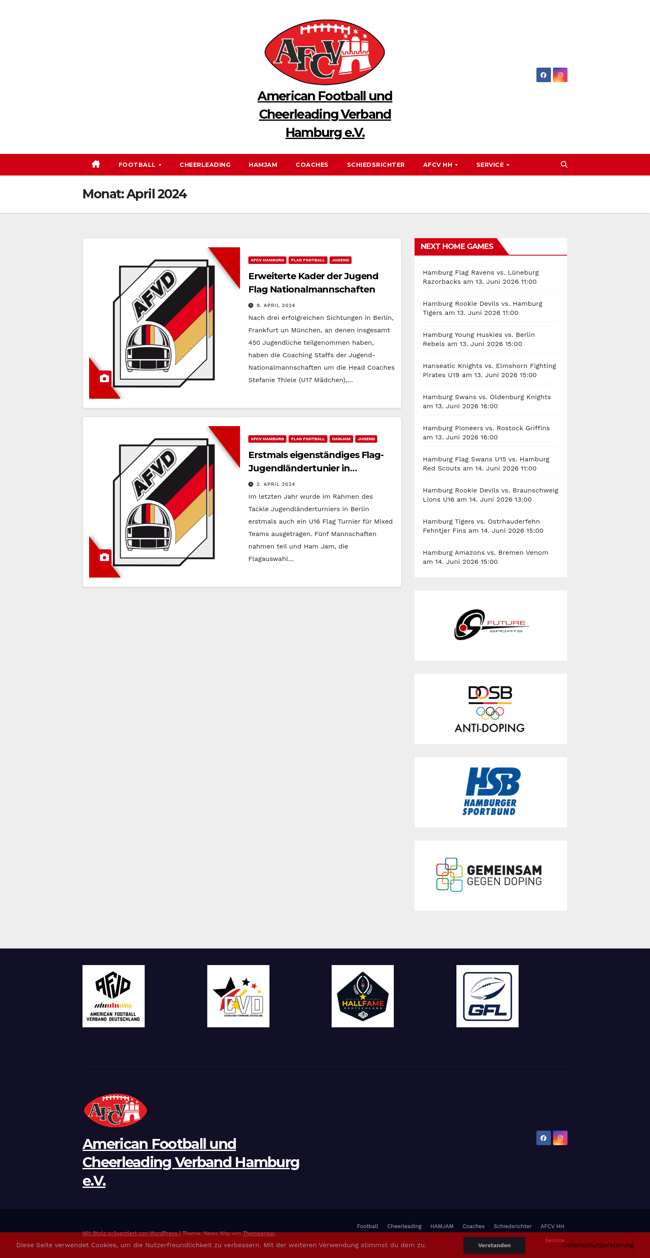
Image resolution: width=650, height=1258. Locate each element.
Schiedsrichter (376, 164)
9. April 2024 (276, 305)
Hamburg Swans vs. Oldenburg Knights (487, 397)
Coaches (312, 164)
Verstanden (494, 1245)
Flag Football (308, 260)
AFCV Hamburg (267, 260)
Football (138, 164)
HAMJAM (263, 164)
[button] (564, 164)
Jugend (340, 260)
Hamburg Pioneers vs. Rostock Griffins (486, 428)
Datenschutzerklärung (598, 1245)
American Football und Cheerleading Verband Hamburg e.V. (324, 114)
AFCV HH (438, 164)
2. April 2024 (276, 484)
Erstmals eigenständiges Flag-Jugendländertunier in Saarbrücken (315, 468)
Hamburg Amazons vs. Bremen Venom (485, 552)
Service (491, 164)
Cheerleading (204, 164)
